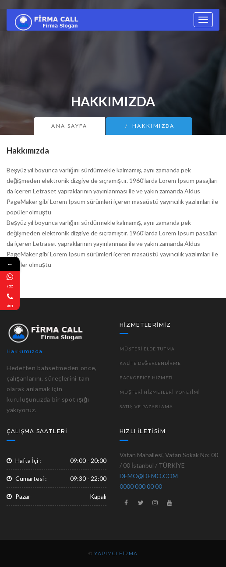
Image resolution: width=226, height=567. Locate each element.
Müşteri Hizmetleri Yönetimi (160, 392)
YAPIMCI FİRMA (115, 553)
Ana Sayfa (69, 125)
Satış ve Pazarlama (146, 406)
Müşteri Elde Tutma (147, 348)
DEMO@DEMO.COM (149, 476)
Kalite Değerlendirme (150, 363)
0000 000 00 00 (141, 486)
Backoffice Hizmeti (146, 377)
